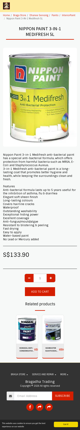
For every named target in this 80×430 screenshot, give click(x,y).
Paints (55, 15)
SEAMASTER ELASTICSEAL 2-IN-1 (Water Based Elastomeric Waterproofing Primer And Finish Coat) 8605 (52, 349)
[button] (74, 6)
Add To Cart (40, 291)
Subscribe (62, 396)
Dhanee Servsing (39, 15)
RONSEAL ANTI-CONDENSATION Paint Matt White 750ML (26, 349)
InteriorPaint (68, 15)
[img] (27, 329)
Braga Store (19, 15)
